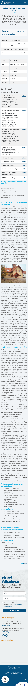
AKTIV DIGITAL (16, 673)
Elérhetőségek (6, 625)
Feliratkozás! (14, 610)
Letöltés (24, 96)
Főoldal (21, 673)
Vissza (25, 563)
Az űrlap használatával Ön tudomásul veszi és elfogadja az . (14, 604)
